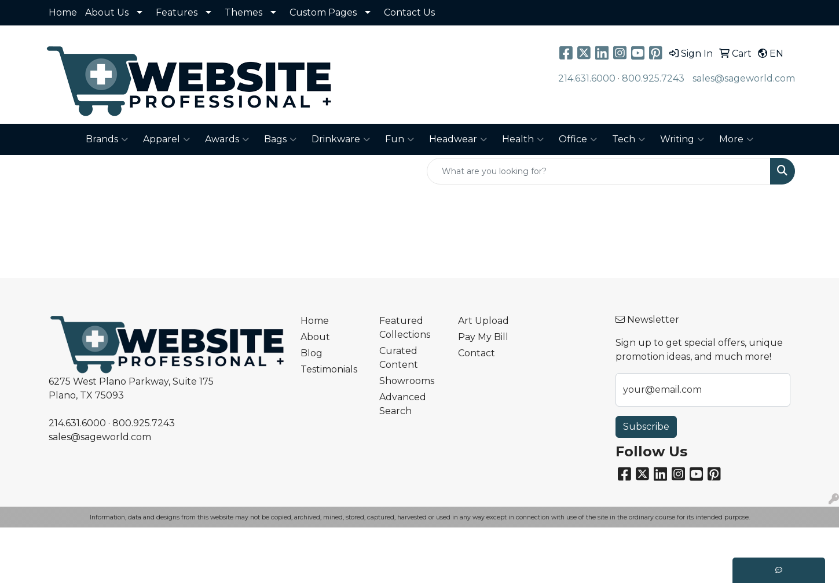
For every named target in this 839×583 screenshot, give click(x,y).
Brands (107, 139)
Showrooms (406, 380)
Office (578, 139)
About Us (107, 12)
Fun (399, 139)
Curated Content (398, 357)
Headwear (458, 139)
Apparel (166, 139)
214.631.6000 (586, 78)
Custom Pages (323, 12)
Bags (280, 139)
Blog (312, 353)
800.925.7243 (653, 78)
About (315, 336)
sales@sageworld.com (744, 78)
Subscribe (646, 426)
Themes (243, 12)
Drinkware (341, 139)
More (736, 139)
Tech (628, 139)
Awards (227, 139)
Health (523, 139)
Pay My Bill (483, 336)
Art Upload (483, 320)
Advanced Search (402, 404)
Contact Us (409, 12)
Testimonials (329, 369)
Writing (682, 139)
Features (176, 12)
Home (63, 12)
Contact (476, 353)
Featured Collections (404, 327)
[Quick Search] (599, 171)
